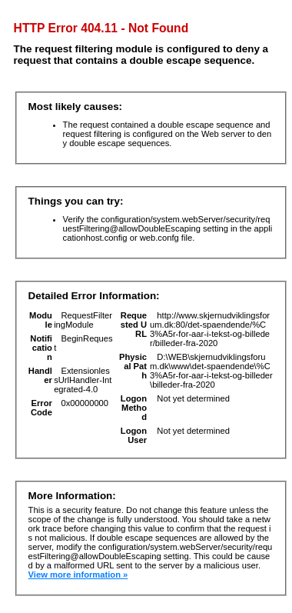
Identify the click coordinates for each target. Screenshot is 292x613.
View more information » (78, 574)
